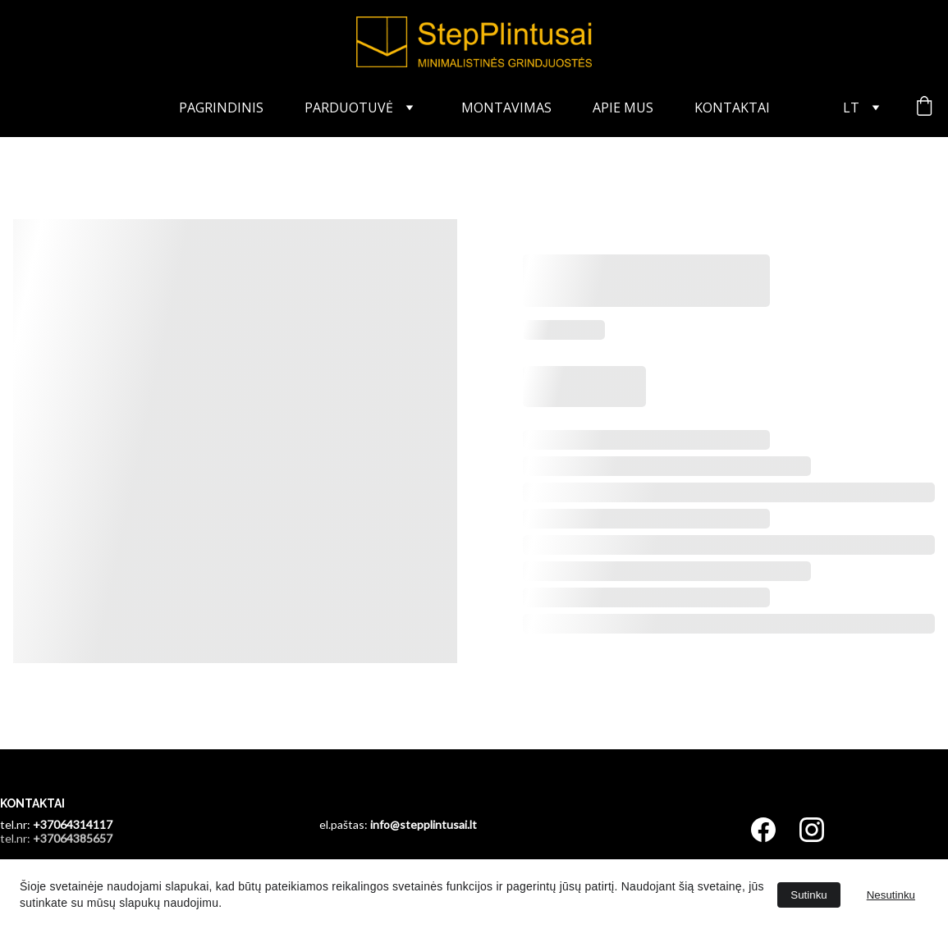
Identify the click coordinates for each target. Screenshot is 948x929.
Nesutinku (891, 895)
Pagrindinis (221, 107)
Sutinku (808, 895)
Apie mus (623, 107)
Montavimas (506, 107)
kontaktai (732, 107)
